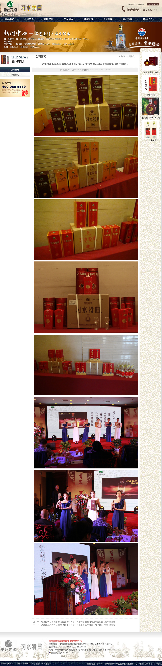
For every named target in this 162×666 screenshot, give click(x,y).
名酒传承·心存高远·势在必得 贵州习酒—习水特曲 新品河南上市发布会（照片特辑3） (78, 625)
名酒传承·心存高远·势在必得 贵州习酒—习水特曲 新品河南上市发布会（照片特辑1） (78, 622)
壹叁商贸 (9, 19)
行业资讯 (15, 75)
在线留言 (127, 19)
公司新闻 (15, 70)
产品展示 (68, 19)
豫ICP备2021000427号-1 (110, 650)
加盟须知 (88, 19)
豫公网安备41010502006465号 (65, 653)
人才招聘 (107, 19)
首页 (123, 56)
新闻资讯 (48, 19)
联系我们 (147, 19)
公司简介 (28, 19)
